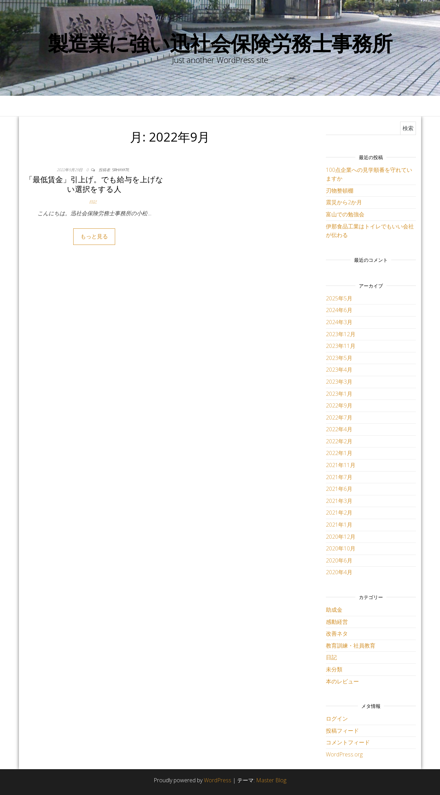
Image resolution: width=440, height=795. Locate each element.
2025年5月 (339, 298)
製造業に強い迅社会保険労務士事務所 (220, 43)
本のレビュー (342, 681)
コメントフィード (348, 742)
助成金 (334, 609)
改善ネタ (337, 633)
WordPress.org (344, 754)
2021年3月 (339, 501)
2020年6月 (339, 560)
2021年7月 (339, 477)
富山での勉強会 (345, 214)
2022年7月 (339, 417)
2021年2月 (339, 512)
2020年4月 (339, 572)
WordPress (217, 780)
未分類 (334, 669)
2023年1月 (339, 394)
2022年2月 (339, 441)
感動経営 (337, 622)
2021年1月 (339, 524)
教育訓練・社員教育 (350, 645)
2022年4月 (339, 429)
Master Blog (271, 780)
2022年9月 (339, 405)
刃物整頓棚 (339, 190)
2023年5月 (339, 358)
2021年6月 (339, 489)
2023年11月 (340, 346)
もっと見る (94, 236)
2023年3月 (339, 381)
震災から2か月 (344, 202)
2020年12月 (340, 536)
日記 (93, 201)
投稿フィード (342, 730)
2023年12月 (340, 334)
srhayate (120, 169)
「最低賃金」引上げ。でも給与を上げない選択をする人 (94, 184)
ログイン (337, 718)
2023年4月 (339, 369)
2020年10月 (340, 548)
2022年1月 (339, 453)
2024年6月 (339, 310)
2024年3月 (339, 322)
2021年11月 (340, 465)
